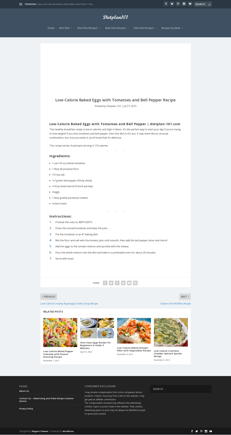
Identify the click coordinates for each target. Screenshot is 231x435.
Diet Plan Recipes (87, 28)
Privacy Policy (26, 408)
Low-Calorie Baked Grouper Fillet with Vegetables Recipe (134, 349)
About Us (24, 391)
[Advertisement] (115, 66)
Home (51, 28)
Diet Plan (64, 28)
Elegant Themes (40, 431)
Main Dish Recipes (115, 28)
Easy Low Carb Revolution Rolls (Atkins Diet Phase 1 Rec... (65, 4)
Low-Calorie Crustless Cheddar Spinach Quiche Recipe (168, 354)
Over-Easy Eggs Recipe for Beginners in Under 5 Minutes (95, 345)
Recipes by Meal (170, 28)
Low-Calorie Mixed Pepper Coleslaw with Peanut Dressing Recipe (58, 354)
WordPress (68, 431)
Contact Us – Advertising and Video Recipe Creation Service (46, 400)
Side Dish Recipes (144, 28)
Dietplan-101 (113, 106)
